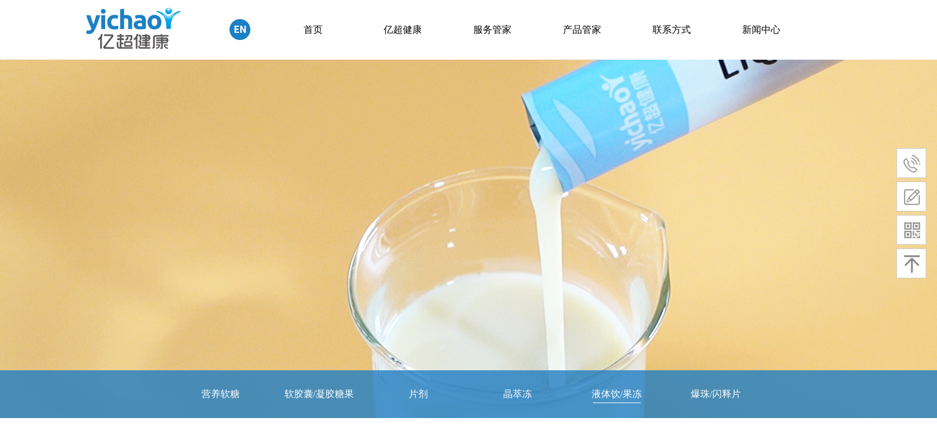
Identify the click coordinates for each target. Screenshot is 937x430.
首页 (313, 29)
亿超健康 (403, 29)
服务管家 (492, 29)
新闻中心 (761, 29)
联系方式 (672, 29)
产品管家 (582, 29)
